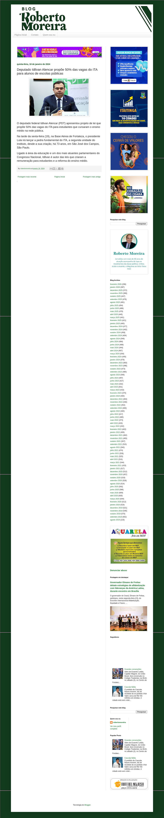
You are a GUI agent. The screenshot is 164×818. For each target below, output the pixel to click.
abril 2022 (114, 423)
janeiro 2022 (115, 432)
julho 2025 (114, 305)
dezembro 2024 (116, 326)
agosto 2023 (115, 375)
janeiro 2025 (115, 323)
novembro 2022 (116, 402)
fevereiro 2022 (116, 429)
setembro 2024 (116, 335)
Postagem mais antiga (92, 177)
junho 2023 (114, 381)
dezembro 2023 (116, 363)
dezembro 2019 (116, 508)
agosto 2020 (115, 484)
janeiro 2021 (115, 469)
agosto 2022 (115, 411)
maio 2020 (114, 493)
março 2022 (114, 426)
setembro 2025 (116, 299)
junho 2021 (114, 453)
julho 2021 (114, 450)
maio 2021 (114, 456)
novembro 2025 (116, 293)
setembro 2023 (116, 372)
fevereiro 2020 (116, 502)
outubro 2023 (115, 369)
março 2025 (114, 317)
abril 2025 (114, 314)
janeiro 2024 (115, 360)
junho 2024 (114, 345)
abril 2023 (114, 387)
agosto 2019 (115, 520)
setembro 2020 (116, 481)
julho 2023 (114, 378)
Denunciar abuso (118, 570)
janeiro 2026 (115, 287)
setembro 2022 (116, 408)
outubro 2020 (115, 478)
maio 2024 (114, 348)
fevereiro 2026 (116, 284)
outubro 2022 (115, 405)
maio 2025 (114, 311)
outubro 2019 (115, 514)
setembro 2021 (116, 444)
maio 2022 (114, 420)
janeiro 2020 (115, 505)
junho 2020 (114, 490)
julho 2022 (114, 414)
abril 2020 (114, 496)
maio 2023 (114, 384)
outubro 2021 (115, 441)
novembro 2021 (116, 438)
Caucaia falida (130, 687)
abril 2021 (114, 459)
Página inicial (21, 35)
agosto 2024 (115, 339)
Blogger (88, 805)
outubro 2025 (115, 296)
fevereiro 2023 (116, 393)
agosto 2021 (115, 447)
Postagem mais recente (27, 177)
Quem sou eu (49, 35)
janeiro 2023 (115, 396)
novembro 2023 (116, 366)
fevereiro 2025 (116, 320)
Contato (34, 35)
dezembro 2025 (116, 290)
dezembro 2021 (116, 435)
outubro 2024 (115, 332)
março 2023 (114, 390)
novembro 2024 (116, 330)
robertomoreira (119, 722)
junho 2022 (114, 417)
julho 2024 (114, 342)
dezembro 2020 (116, 471)
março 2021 (114, 462)
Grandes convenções (132, 669)
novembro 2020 (116, 474)
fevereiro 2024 (116, 357)
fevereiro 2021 (116, 465)
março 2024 (114, 354)
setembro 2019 (116, 517)
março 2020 (114, 499)
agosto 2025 (115, 302)
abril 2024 (114, 351)
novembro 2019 (116, 511)
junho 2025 (114, 308)
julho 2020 (114, 487)
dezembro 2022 (116, 399)
